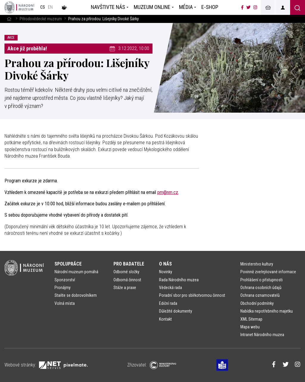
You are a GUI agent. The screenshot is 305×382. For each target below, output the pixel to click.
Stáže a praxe (124, 287)
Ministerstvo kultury (256, 264)
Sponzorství (65, 279)
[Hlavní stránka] (8, 18)
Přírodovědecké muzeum (41, 18)
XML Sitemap (251, 319)
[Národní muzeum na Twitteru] (248, 7)
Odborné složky (126, 271)
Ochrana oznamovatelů (260, 295)
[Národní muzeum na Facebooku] (242, 7)
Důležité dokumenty (175, 311)
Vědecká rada (170, 287)
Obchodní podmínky (257, 303)
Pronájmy (63, 287)
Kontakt (165, 319)
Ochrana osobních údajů (260, 287)
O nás (165, 264)
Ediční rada (168, 303)
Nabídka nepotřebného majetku (266, 311)
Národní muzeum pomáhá (76, 271)
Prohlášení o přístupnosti (261, 279)
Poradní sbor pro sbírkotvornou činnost (192, 295)
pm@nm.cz (167, 192)
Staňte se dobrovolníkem (76, 295)
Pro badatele (128, 264)
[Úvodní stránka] (19, 7)
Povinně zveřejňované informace (268, 271)
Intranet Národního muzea (262, 334)
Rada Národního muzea (179, 279)
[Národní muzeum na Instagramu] (255, 7)
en (50, 7)
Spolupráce (68, 264)
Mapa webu (250, 326)
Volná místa (65, 303)
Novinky (165, 271)
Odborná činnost (127, 279)
